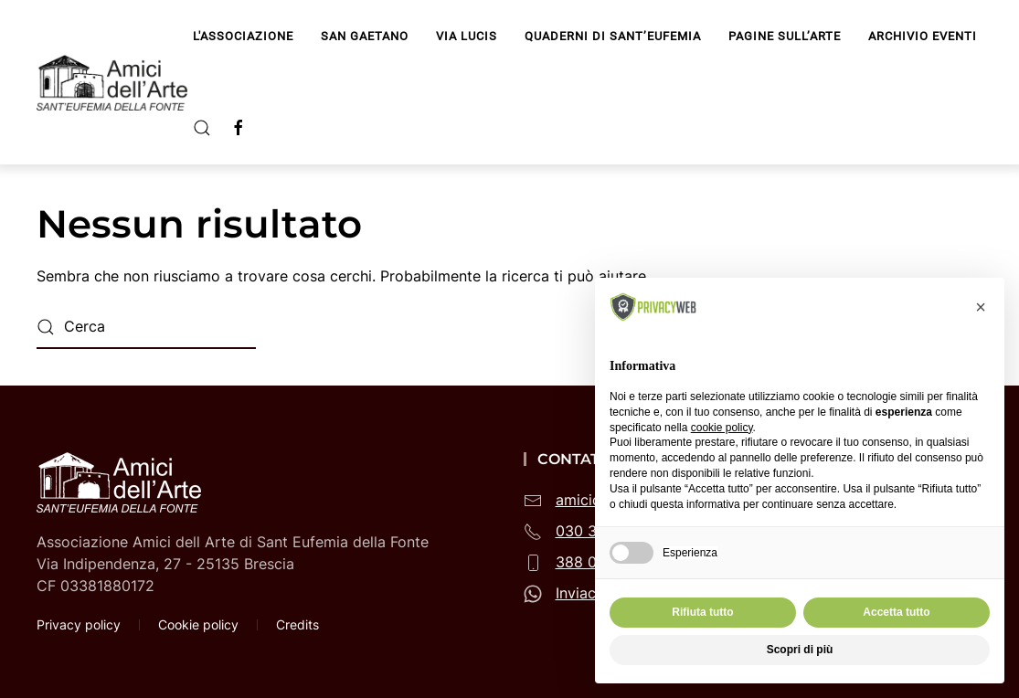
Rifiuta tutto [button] (702, 612)
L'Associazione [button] (243, 36)
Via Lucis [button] (466, 36)
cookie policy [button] (722, 427)
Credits (297, 624)
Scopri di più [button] (800, 649)
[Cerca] (146, 327)
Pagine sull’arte (784, 36)
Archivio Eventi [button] (922, 36)
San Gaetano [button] (365, 36)
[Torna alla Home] (115, 82)
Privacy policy (79, 624)
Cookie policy (198, 624)
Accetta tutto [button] (896, 612)
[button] (202, 127)
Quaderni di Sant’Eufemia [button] (613, 36)
